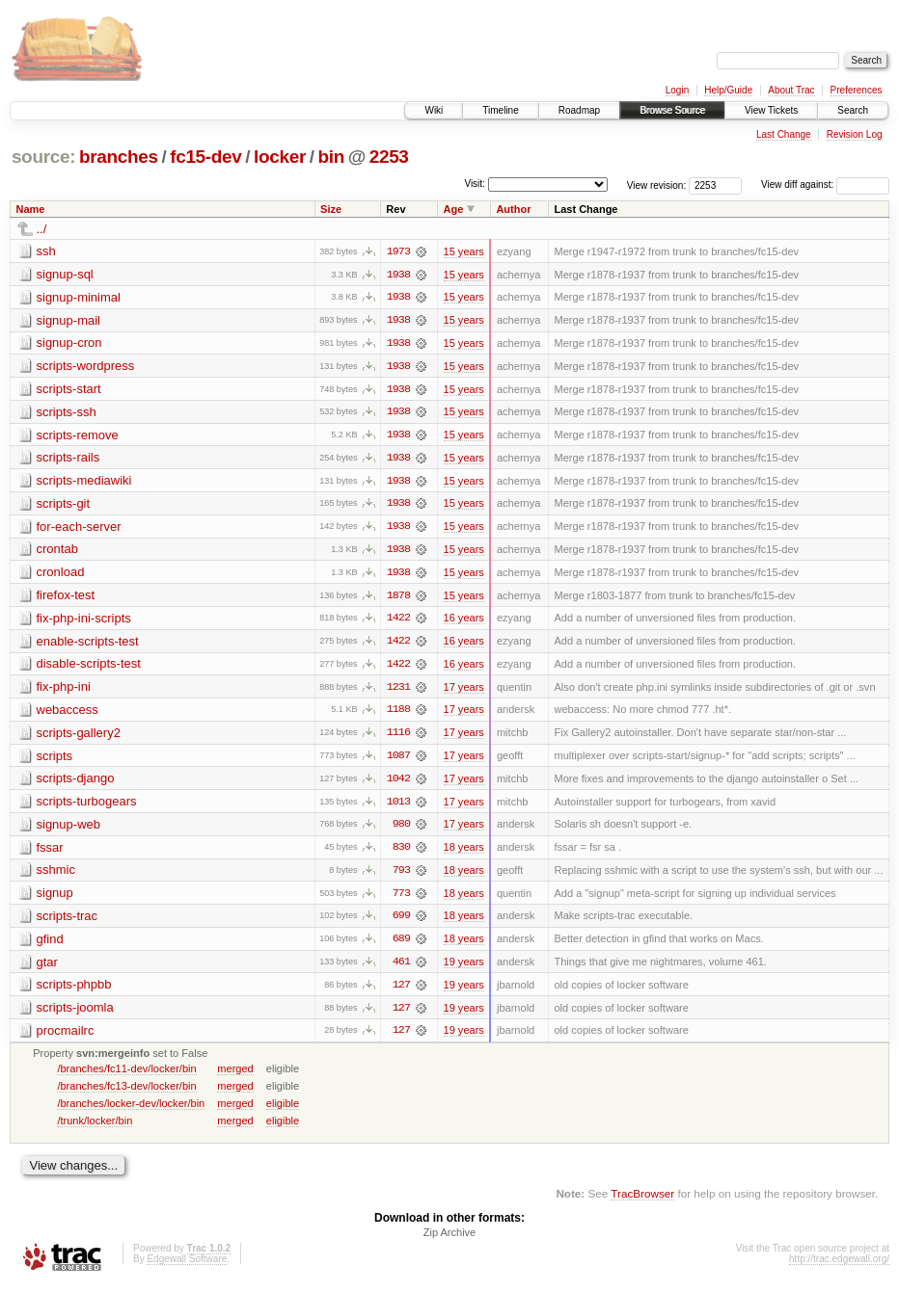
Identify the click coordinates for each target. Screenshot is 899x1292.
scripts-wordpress (86, 366)
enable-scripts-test (88, 644)
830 (401, 852)
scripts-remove (78, 436)
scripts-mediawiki (84, 482)
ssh (46, 251)
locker (280, 156)
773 (401, 899)
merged (235, 1075)
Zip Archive (449, 1240)
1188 (398, 714)
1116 (398, 737)
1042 (398, 783)
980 (401, 829)
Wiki (433, 110)
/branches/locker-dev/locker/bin (130, 1110)
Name (30, 209)
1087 (398, 760)
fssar (50, 852)
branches (118, 156)
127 (401, 991)
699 (401, 922)
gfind (50, 944)
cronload (61, 574)
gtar (47, 968)
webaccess (67, 713)
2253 (389, 156)
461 (401, 968)
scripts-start (69, 389)
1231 (398, 691)
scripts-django (76, 783)
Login (677, 90)
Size (330, 209)
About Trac (791, 90)
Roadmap (579, 110)
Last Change (783, 134)
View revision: (657, 184)
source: (43, 156)
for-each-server (79, 528)
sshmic (56, 875)
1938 (398, 274)
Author (513, 209)
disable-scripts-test (89, 667)
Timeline (500, 110)
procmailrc (66, 1037)
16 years (464, 621)
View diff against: (825, 184)
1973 (398, 251)
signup (55, 898)
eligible (282, 1110)
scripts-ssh (66, 413)
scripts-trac (67, 921)
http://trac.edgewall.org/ (839, 1266)
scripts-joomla (75, 1014)
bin (330, 156)
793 (401, 875)
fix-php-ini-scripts (84, 621)
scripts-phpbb (74, 991)
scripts (55, 759)
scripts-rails (68, 459)
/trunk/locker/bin (94, 1127)
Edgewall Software (187, 1266)
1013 (398, 806)
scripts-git (64, 505)
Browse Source (672, 110)
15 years (464, 251)
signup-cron (69, 343)
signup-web (69, 829)
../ (42, 229)
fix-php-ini (64, 690)
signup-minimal (79, 297)
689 (401, 945)
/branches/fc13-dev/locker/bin (126, 1092)
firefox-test (66, 598)
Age (454, 209)
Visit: (474, 183)
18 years (464, 852)
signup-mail (68, 320)
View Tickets (771, 110)
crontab (57, 551)
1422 (398, 621)
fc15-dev (205, 156)
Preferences (857, 90)
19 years (464, 968)
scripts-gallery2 (79, 736)
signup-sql (65, 274)
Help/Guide (728, 90)
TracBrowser (642, 1201)
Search (852, 110)
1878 (398, 598)
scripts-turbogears (87, 806)
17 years (464, 691)
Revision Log (855, 134)
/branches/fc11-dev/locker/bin (126, 1075)
